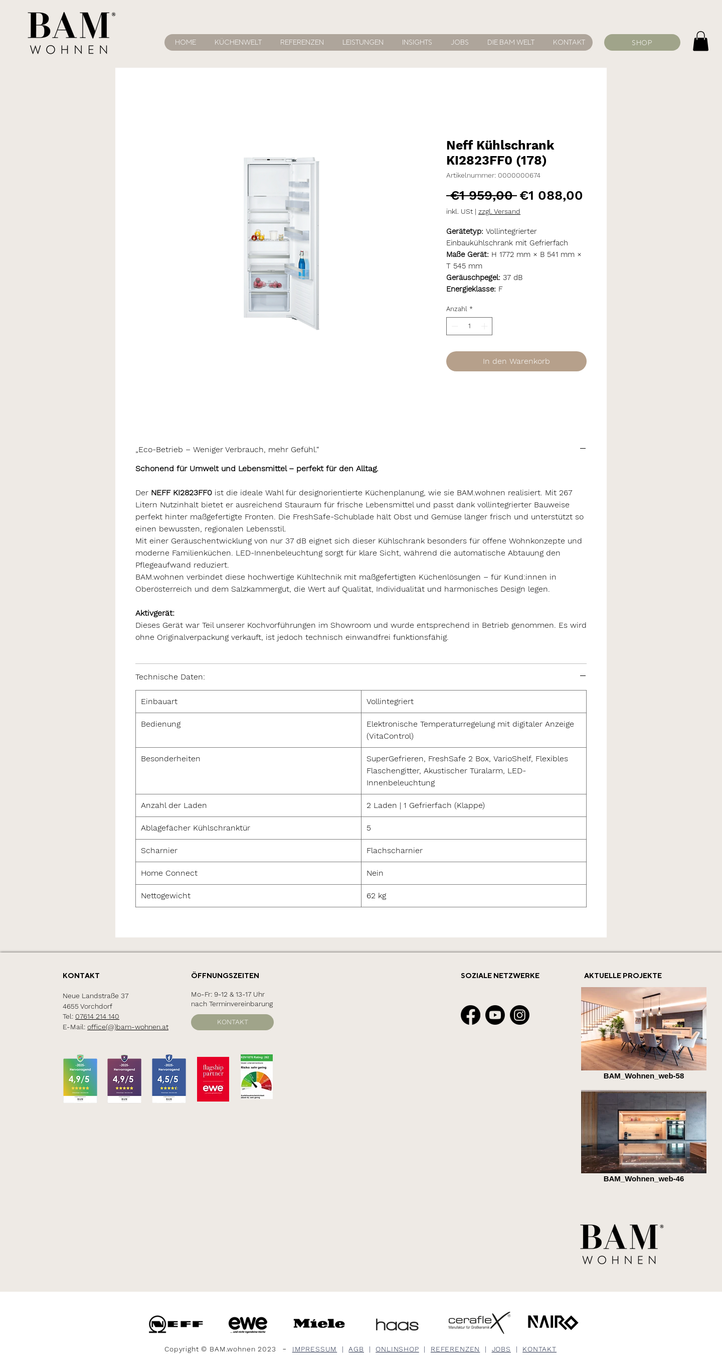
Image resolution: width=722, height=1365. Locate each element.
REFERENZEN (455, 1349)
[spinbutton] (469, 326)
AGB (356, 1349)
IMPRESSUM (314, 1349)
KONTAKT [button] (539, 1349)
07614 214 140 (97, 1016)
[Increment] (485, 326)
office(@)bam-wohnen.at (127, 1027)
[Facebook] (470, 1015)
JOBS (501, 1349)
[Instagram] (519, 1015)
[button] (509, 42)
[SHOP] (642, 42)
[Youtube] (495, 1015)
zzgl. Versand (499, 211)
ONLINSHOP (397, 1349)
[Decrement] (454, 326)
